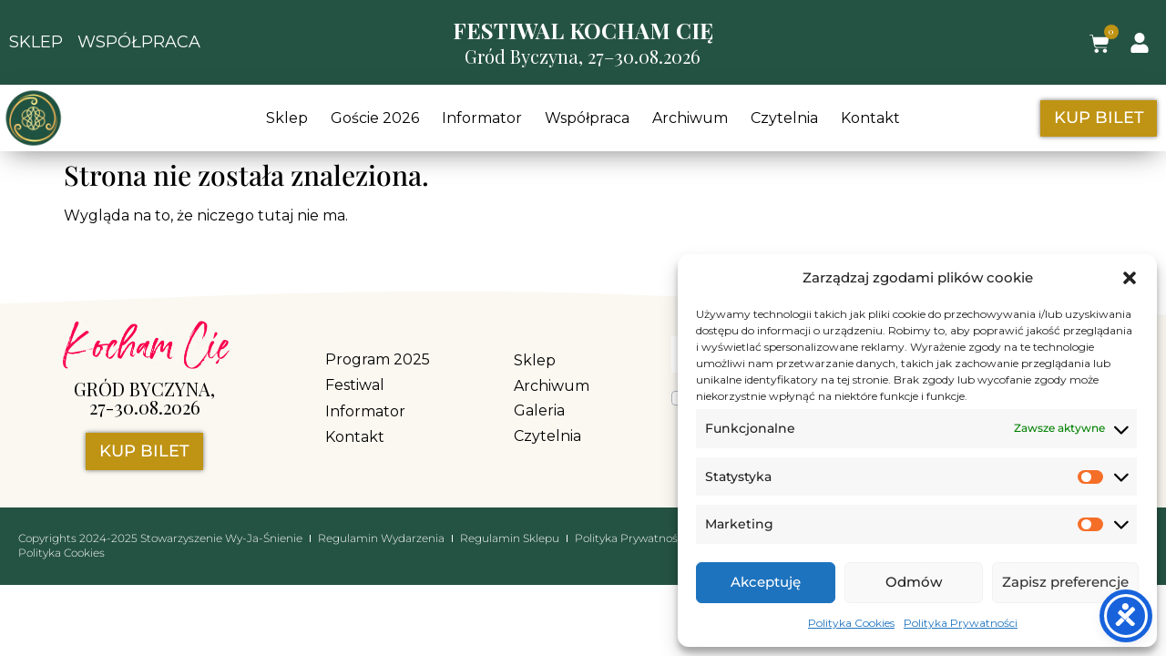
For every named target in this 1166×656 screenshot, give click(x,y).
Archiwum (690, 118)
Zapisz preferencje (1065, 581)
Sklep (287, 118)
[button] (1129, 278)
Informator (482, 118)
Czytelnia (784, 118)
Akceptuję (766, 581)
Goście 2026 (375, 118)
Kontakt (870, 118)
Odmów (913, 581)
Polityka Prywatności (961, 623)
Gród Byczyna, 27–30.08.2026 (583, 56)
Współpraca (587, 118)
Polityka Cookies (851, 623)
